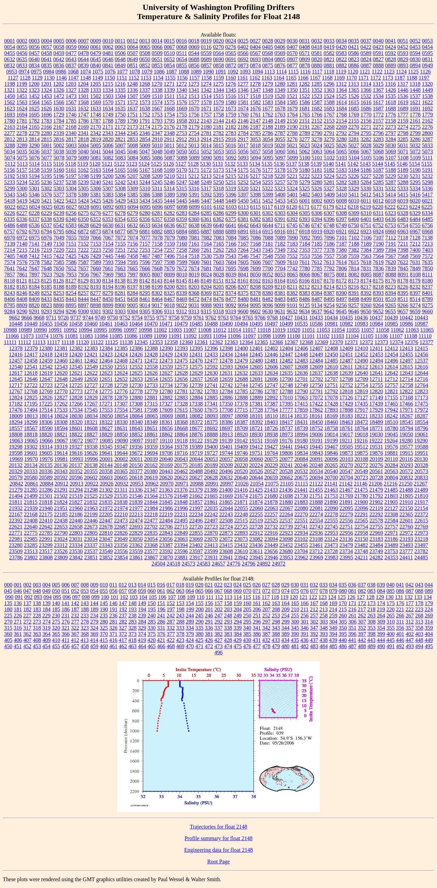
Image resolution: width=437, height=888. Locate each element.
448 (419, 640)
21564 (151, 496)
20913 (76, 484)
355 (390, 628)
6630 (107, 225)
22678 (106, 527)
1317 (402, 84)
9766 (260, 317)
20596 (76, 477)
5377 (58, 194)
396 (352, 634)
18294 (16, 422)
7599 (181, 262)
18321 (91, 422)
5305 (83, 188)
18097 (226, 416)
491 (390, 646)
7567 (390, 256)
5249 (206, 182)
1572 (132, 102)
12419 (61, 354)
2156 (366, 121)
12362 (216, 342)
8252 (46, 293)
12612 (361, 367)
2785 (255, 133)
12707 (331, 379)
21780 (361, 496)
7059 (83, 238)
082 (362, 591)
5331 (378, 188)
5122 (119, 164)
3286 (415, 139)
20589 (46, 477)
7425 (71, 256)
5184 (353, 170)
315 (8, 628)
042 (410, 585)
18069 (166, 416)
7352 (292, 250)
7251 (120, 250)
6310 (366, 213)
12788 (286, 391)
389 (285, 634)
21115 (301, 484)
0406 (279, 47)
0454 (427, 47)
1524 (329, 96)
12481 (271, 361)
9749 (100, 317)
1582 (255, 102)
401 (400, 634)
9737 (75, 317)
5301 (34, 188)
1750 (120, 115)
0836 (58, 65)
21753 (331, 496)
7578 (34, 262)
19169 (271, 440)
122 (313, 597)
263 (371, 615)
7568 (402, 256)
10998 (145, 330)
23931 (211, 557)
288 (180, 622)
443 (371, 640)
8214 (329, 287)
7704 (279, 268)
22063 (271, 508)
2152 (316, 121)
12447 (286, 354)
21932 (16, 508)
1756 (193, 115)
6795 (58, 231)
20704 (346, 477)
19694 (151, 453)
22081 (316, 508)
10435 (346, 317)
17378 (241, 404)
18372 (196, 422)
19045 (391, 434)
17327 (166, 404)
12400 (241, 348)
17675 (211, 410)
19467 (331, 447)
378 (180, 634)
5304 (71, 188)
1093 (245, 71)
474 (228, 646)
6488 (21, 225)
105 (153, 597)
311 (400, 622)
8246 (21, 293)
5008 (132, 145)
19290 (421, 440)
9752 (124, 317)
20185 (196, 465)
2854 (144, 139)
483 (314, 646)
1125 (413, 71)
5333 (402, 188)
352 (362, 628)
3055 (279, 139)
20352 (76, 471)
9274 (415, 305)
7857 (9, 274)
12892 (271, 397)
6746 (304, 225)
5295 (415, 182)
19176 (286, 440)
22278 (331, 514)
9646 (353, 311)
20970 (166, 484)
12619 (46, 373)
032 (314, 585)
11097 (249, 336)
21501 (46, 496)
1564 (34, 102)
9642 (329, 311)
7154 (107, 244)
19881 (391, 453)
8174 (366, 281)
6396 (329, 219)
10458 (76, 324)
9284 (9, 311)
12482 (286, 361)
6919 (316, 231)
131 (399, 597)
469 (180, 646)
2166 (46, 127)
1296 (328, 84)
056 (113, 591)
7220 (58, 250)
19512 (361, 447)
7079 (169, 238)
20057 (226, 459)
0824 (366, 59)
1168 (327, 78)
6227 (21, 213)
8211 (292, 287)
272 (27, 622)
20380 (151, 471)
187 (75, 609)
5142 (353, 164)
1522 (304, 96)
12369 (321, 342)
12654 (151, 379)
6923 (366, 231)
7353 (304, 250)
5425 (95, 201)
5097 (280, 158)
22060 (256, 508)
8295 (144, 293)
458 (85, 646)
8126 (58, 281)
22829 (136, 533)
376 (161, 634)
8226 (402, 287)
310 (390, 622)
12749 (301, 385)
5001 (46, 145)
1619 (402, 102)
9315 (206, 311)
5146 (402, 164)
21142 (345, 484)
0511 (181, 53)
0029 (279, 41)
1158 (206, 78)
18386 (226, 422)
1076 (109, 71)
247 (218, 615)
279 (94, 622)
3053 (255, 139)
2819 (95, 139)
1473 (71, 96)
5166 (132, 170)
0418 (316, 47)
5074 (9, 158)
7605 (243, 262)
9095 (255, 305)
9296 (71, 311)
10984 (376, 324)
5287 (390, 182)
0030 (292, 41)
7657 (83, 268)
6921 (341, 231)
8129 (83, 281)
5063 (316, 151)
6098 (182, 207)
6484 (415, 219)
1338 (157, 90)
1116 (305, 71)
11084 (101, 336)
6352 (95, 219)
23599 (211, 551)
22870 (211, 533)
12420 (76, 354)
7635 (427, 262)
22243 (226, 514)
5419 (21, 201)
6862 (71, 231)
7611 (304, 262)
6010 (353, 201)
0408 (304, 47)
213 (324, 609)
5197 (71, 176)
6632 (132, 225)
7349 (279, 250)
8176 (390, 281)
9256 (341, 305)
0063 (120, 47)
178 (419, 603)
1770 (366, 115)
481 (295, 646)
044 (429, 585)
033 (324, 585)
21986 (166, 508)
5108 (403, 158)
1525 (341, 96)
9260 (366, 305)
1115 (293, 71)
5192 (9, 176)
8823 (46, 305)
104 (143, 597)
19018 (361, 434)
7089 (280, 238)
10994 (85, 330)
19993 (76, 459)
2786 (267, 133)
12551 (121, 367)
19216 (361, 440)
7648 (46, 268)
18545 (406, 422)
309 (381, 622)
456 (65, 646)
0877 (292, 65)
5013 (193, 145)
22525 (271, 520)
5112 (10, 164)
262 (362, 615)
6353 (107, 219)
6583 (71, 225)
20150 (136, 465)
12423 (106, 354)
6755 (415, 225)
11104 (352, 336)
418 (132, 640)
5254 (255, 182)
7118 (402, 238)
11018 (263, 330)
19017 (346, 434)
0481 (107, 53)
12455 (406, 354)
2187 (255, 127)
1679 (292, 108)
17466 (406, 404)
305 (343, 622)
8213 (316, 287)
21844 (151, 502)
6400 (353, 219)
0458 (46, 53)
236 (113, 615)
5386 (144, 194)
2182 (230, 127)
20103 (346, 459)
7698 (243, 268)
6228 (34, 213)
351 (352, 628)
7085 (243, 238)
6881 (144, 231)
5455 (292, 201)
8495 (329, 299)
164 (285, 603)
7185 (316, 244)
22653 (61, 527)
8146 (193, 281)
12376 (411, 342)
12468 (121, 361)
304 (333, 622)
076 (304, 591)
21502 (61, 496)
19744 (226, 453)
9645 (341, 311)
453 (37, 646)
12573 (181, 367)
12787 (271, 391)
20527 (271, 471)
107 (172, 597)
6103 (231, 207)
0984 (48, 71)
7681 (206, 268)
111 (210, 597)
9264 (378, 305)
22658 (76, 527)
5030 (390, 145)
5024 (316, 145)
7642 (21, 268)
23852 (106, 557)
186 (65, 609)
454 (46, 646)
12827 (61, 397)
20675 (301, 477)
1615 (353, 102)
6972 (22, 238)
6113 (243, 207)
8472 (193, 299)
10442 (406, 317)
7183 (292, 244)
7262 (218, 250)
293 (228, 622)
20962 (151, 484)
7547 (255, 256)
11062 (397, 330)
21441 (301, 490)
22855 (196, 533)
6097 (169, 207)
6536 (34, 225)
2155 (353, 121)
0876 (279, 65)
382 (218, 634)
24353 (391, 557)
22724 (226, 527)
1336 (132, 90)
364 (46, 634)
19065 (31, 440)
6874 (107, 231)
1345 (230, 90)
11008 (204, 330)
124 (332, 597)
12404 (286, 348)
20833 (421, 477)
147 (123, 603)
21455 (316, 490)
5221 (292, 176)
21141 (331, 484)
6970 (9, 238)
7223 (95, 250)
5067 (366, 151)
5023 (304, 145)
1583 (267, 102)
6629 (95, 225)
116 (256, 597)
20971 (181, 484)
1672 (218, 108)
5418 (9, 201)
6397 (341, 219)
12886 (226, 397)
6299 (230, 213)
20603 (106, 477)
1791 (144, 121)
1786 (83, 121)
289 (190, 622)
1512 (181, 96)
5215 (230, 176)
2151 (304, 121)
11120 (82, 342)
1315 (377, 84)
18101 (256, 416)
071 (257, 591)
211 (304, 609)
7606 (255, 262)
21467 (346, 490)
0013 (144, 41)
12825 (31, 397)
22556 (346, 520)
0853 (157, 65)
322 (75, 628)
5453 (279, 201)
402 (410, 634)
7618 (366, 262)
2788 (292, 133)
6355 (132, 219)
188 (85, 609)
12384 (106, 348)
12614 (391, 367)
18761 (346, 428)
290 (199, 622)
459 (94, 646)
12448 (301, 354)
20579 (16, 477)
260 (343, 615)
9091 (218, 305)
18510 (391, 422)
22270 (301, 514)
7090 (292, 238)
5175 (243, 170)
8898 (95, 305)
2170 (95, 127)
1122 (377, 71)
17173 (421, 397)
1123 (389, 71)
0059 (71, 47)
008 (85, 585)
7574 (9, 262)
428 (228, 640)
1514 (206, 96)
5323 (279, 188)
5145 (389, 164)
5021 (292, 145)
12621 (76, 373)
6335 (9, 219)
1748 (95, 115)
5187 (378, 170)
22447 (106, 520)
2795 (366, 133)
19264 (391, 440)
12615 (406, 367)
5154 (414, 164)
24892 (263, 563)
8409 (34, 299)
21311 (120, 490)
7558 (341, 256)
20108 (361, 459)
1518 (255, 96)
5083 (120, 158)
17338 (196, 404)
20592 (61, 477)
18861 (151, 434)
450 (8, 646)
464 (142, 646)
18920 (241, 434)
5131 (217, 164)
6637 (181, 225)
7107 (378, 238)
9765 (247, 317)
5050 (181, 151)
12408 (331, 348)
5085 (145, 158)
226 (18, 615)
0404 (255, 47)
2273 (390, 127)
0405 (267, 47)
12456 (421, 354)
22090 (331, 508)
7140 (21, 244)
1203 (70, 84)
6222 (390, 207)
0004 (46, 41)
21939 (31, 508)
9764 (235, 317)
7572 (427, 256)
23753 (391, 551)
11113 (38, 342)
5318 (218, 188)
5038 (58, 151)
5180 (304, 170)
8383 (304, 293)
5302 (46, 188)
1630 (58, 108)
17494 (31, 410)
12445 (256, 354)
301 (304, 622)
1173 (387, 78)
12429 (166, 354)
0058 (58, 47)
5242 (120, 182)
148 (132, 603)
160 (247, 603)
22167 (16, 514)
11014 (234, 330)
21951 (61, 508)
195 (151, 609)
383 (228, 634)
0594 (415, 53)
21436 (286, 490)
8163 (267, 281)
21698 (286, 496)
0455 (9, 53)
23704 (301, 551)
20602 (91, 477)
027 (266, 585)
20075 (271, 459)
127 (361, 597)
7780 (304, 268)
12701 (301, 379)
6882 (157, 231)
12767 (16, 391)
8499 (366, 299)
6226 (9, 213)
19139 (226, 440)
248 (228, 615)
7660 (95, 268)
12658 (211, 379)
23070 (211, 539)
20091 (316, 459)
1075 (97, 71)
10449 (31, 324)
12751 (331, 385)
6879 (132, 231)
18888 (211, 434)
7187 (341, 244)
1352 (316, 90)
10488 (211, 324)
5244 (144, 182)
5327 (329, 188)
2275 (415, 127)
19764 (271, 453)
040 (390, 585)
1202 (58, 84)
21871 (241, 502)
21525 (91, 496)
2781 (206, 133)
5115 (46, 164)
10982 (346, 324)
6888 (218, 231)
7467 (144, 256)
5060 (279, 151)
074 (285, 591)
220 (390, 609)
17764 (271, 410)
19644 (121, 453)
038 (371, 585)
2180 (206, 127)
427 (218, 640)
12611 (346, 367)
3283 (378, 139)
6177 (316, 207)
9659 (415, 311)
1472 (58, 96)
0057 (46, 47)
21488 (406, 490)
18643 (136, 428)
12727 (91, 385)
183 (37, 609)
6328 (402, 213)
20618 (136, 477)
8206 (230, 287)
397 (362, 634)
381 (209, 634)
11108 (410, 336)
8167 (316, 281)
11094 (219, 336)
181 (18, 609)
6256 (71, 213)
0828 (390, 59)
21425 (256, 490)
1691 (415, 108)
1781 (21, 121)
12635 (286, 373)
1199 (21, 84)
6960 (390, 231)
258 (324, 615)
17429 (346, 404)
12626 (151, 373)
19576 (391, 447)
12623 (106, 373)
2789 (304, 133)
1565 (46, 102)
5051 (193, 151)
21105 (286, 484)
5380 (83, 194)
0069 (193, 47)
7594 (120, 262)
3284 (390, 139)
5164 (107, 170)
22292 (376, 514)
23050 (136, 539)
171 (352, 603)
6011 (366, 201)
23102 (301, 539)
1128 (25, 78)
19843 (316, 453)
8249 (34, 293)
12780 (166, 391)
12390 (166, 348)
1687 (378, 108)
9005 (132, 305)
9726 (63, 317)
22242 (211, 514)
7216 (34, 250)
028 (276, 585)
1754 (169, 115)
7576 (21, 262)
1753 (157, 115)
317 (27, 628)
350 (343, 628)
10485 (196, 324)
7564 (378, 256)
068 (228, 591)
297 (266, 622)
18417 (286, 422)
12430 (181, 354)
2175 (157, 127)
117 (266, 597)
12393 (181, 348)
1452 (34, 96)
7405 (9, 256)
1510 (157, 96)
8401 (427, 293)
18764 (361, 428)
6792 (21, 231)
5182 (329, 170)
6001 (304, 201)
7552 (292, 256)
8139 (132, 281)
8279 (107, 293)
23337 (91, 545)
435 (295, 640)
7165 (218, 244)
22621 (16, 527)
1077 (122, 71)
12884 (196, 397)
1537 (415, 96)
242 (171, 615)
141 (65, 603)
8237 (427, 287)
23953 (286, 557)
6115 (255, 207)
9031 (193, 305)
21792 (376, 496)
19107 (151, 440)
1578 (206, 102)
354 (381, 628)
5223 (316, 176)
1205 (95, 84)
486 (343, 646)
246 (209, 615)
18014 (46, 416)
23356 (121, 545)
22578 (376, 520)
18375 (211, 422)
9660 (427, 311)
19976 (46, 459)
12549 (91, 367)
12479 (241, 361)
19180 (301, 440)
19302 (31, 447)
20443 (166, 471)
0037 (366, 41)
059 (142, 591)
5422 (58, 201)
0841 (107, 65)
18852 (136, 434)
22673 (91, 527)
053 (85, 591)
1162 (255, 78)
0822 (341, 59)
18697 (226, 428)
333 (180, 628)
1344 (218, 90)
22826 (121, 533)
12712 (391, 379)
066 (209, 591)
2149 (279, 121)
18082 (196, 416)
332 (171, 628)
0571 (304, 53)
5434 (144, 201)
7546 (243, 256)
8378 (255, 293)
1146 (61, 78)
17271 (106, 404)
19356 (136, 447)
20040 (166, 459)
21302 (106, 490)
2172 (120, 127)
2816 (58, 139)
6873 (95, 231)
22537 (286, 520)
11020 (293, 330)
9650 (366, 311)
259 (333, 615)
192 (123, 609)
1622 (427, 102)
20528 (286, 471)
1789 (120, 121)
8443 (71, 299)
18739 (301, 428)
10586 (316, 324)
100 (105, 597)
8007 (157, 274)
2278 (21, 133)
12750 (316, 385)
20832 (406, 477)
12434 (226, 354)
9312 (181, 311)
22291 (361, 514)
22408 (31, 520)
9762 (211, 317)
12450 (331, 354)
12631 (226, 373)
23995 (346, 557)
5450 (243, 201)
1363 (329, 90)
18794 (406, 428)
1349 (279, 90)
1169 (339, 78)
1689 (402, 108)
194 (142, 609)
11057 (367, 330)
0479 (95, 53)
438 (324, 640)
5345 (21, 194)
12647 (46, 379)
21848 (181, 502)
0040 (378, 41)
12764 (421, 385)
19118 (180, 440)
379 (190, 634)
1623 (9, 108)
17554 (121, 410)
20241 (286, 465)
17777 (286, 410)
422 (171, 640)
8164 (279, 281)
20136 (61, 465)
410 (56, 640)
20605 (121, 477)
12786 (256, 391)
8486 (304, 299)
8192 (83, 287)
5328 (341, 188)
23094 (271, 539)
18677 (196, 428)
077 (314, 591)
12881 (151, 397)
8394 (390, 293)
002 (27, 585)
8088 (390, 274)
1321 (9, 90)
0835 (46, 65)
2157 (378, 121)
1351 (304, 90)
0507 (132, 53)
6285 (206, 213)
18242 (391, 416)
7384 (366, 250)
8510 (390, 299)
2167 (58, 127)
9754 (137, 317)
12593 (226, 367)
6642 (243, 225)
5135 (267, 164)
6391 (279, 219)
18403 (271, 422)
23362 (136, 545)
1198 (9, 84)
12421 (91, 354)
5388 (157, 194)
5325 (304, 188)
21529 (106, 496)
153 (180, 603)
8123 (34, 281)
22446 (91, 520)
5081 (95, 158)
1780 (9, 121)
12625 (136, 373)
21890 (331, 502)
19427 (271, 447)
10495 (256, 324)
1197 (424, 78)
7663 (120, 268)
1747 (83, 115)
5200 (107, 176)
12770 (61, 391)
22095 (346, 508)
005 (56, 585)
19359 (151, 447)
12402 (271, 348)
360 (8, 634)
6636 (169, 225)
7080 (182, 238)
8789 (427, 299)
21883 (301, 502)
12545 (76, 367)
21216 (390, 484)
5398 (255, 194)
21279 (16, 490)
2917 (243, 139)
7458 (132, 256)
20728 (376, 477)
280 (104, 622)
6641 (230, 225)
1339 (169, 90)
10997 (130, 330)
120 (294, 597)
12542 (46, 367)
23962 (301, 557)
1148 (85, 78)
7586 (71, 262)
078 (324, 591)
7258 (181, 250)
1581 (243, 102)
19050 (406, 434)
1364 (341, 90)
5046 (132, 151)
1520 (279, 96)
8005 (145, 274)
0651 (157, 59)
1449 (427, 90)
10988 (10, 330)
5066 (353, 151)
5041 (95, 151)
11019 (278, 330)
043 (419, 585)
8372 (218, 293)
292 (218, 622)
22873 (226, 533)
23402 (196, 545)
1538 (427, 96)
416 (113, 640)
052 (75, 591)
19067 (61, 440)
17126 (346, 397)
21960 (76, 508)
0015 (169, 41)
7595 (132, 262)
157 (218, 603)
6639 (206, 225)
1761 (255, 115)
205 (247, 609)
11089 (145, 336)
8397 (415, 293)
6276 (95, 213)
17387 (271, 404)
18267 (406, 416)
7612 (316, 262)
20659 (271, 477)
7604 (230, 262)
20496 (226, 471)
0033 (329, 41)
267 (410, 615)
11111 (10, 342)
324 (94, 628)
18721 (256, 428)
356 (400, 628)
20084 (301, 459)
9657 (402, 311)
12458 (31, 361)
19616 (76, 453)
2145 (230, 121)
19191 (316, 440)
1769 (353, 115)
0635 (21, 59)
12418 (46, 354)
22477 (151, 520)
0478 (83, 53)
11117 (53, 342)
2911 (169, 139)
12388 (151, 348)
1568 (83, 102)
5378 (71, 194)
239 (142, 615)
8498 (353, 299)
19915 (406, 453)
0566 (243, 53)
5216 (243, 176)
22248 (241, 514)
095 (57, 597)
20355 (91, 471)
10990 (40, 330)
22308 (391, 514)
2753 (181, 133)
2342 (95, 133)
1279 (267, 84)
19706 (166, 453)
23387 (166, 545)
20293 (406, 465)
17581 (136, 410)
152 (171, 603)
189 (94, 609)
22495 (181, 520)
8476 (218, 299)
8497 (341, 299)
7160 (181, 244)
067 (218, 591)
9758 (174, 317)
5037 (46, 151)
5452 (267, 201)
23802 (31, 557)
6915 (267, 231)
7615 (353, 262)
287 (171, 622)
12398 (226, 348)
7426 (83, 256)
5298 (427, 182)
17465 (391, 404)
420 (151, 640)
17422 (316, 404)
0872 (230, 65)
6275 (83, 213)
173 (371, 603)
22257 (271, 514)
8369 (206, 293)
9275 (427, 305)
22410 (46, 520)
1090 (208, 71)
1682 (316, 108)
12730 (136, 385)
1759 (230, 115)
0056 (34, 47)
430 (247, 640)
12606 (271, 367)
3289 (21, 145)
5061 (292, 151)
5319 (230, 188)
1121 (365, 71)
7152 (83, 244)
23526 (61, 551)
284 (142, 622)
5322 (267, 188)
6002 (316, 201)
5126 (168, 164)
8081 (341, 274)
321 (65, 628)
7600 (193, 262)
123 (323, 597)
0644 (83, 59)
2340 (71, 133)
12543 (61, 367)
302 (314, 622)
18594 (61, 428)
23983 (331, 557)
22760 (406, 527)
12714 (406, 379)
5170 (181, 170)
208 (276, 609)
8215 (341, 287)
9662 (14, 317)
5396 (230, 194)
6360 (193, 219)
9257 (353, 305)
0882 (341, 65)
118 (275, 597)
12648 (61, 379)
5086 (157, 158)
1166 (303, 78)
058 (132, 591)
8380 (267, 293)
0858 (218, 65)
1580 (230, 102)
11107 (396, 336)
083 (371, 591)
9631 (279, 311)
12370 (336, 342)
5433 (132, 201)
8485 (292, 299)
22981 (16, 539)
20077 (286, 459)
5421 (46, 201)
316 (18, 628)
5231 (415, 176)
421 (161, 640)
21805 (406, 496)
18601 (76, 428)
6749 (341, 225)
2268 (329, 127)
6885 (193, 231)
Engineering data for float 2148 (218, 850)
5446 (193, 201)
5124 (144, 164)
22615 (421, 520)
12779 (151, 391)
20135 (46, 465)
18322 (106, 422)
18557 (16, 428)
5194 (34, 176)
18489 (376, 422)
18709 (241, 428)
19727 (211, 453)
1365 (353, 90)
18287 (421, 416)
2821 (120, 139)
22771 (16, 533)
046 (18, 591)
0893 (402, 65)
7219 (46, 250)
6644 (267, 225)
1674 (243, 108)
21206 (375, 484)
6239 (58, 213)
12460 (61, 361)
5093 (243, 158)
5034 (9, 151)
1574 (157, 102)
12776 (121, 391)
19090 (121, 440)
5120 (94, 164)
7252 (132, 250)
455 (56, 646)
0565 (230, 53)
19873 (346, 453)
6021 (427, 201)
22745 (331, 527)
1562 (9, 102)
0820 (316, 59)
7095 (317, 238)
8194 (107, 287)
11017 (249, 330)
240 (151, 615)
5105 (366, 158)
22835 (151, 533)
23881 (181, 557)
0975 (36, 71)
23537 (91, 551)
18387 (241, 422)
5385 (132, 194)
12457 (16, 361)
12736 (181, 385)
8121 (21, 281)
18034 (91, 416)
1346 (243, 90)
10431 (301, 317)
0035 (353, 41)
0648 (120, 59)
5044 (107, 151)
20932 (121, 484)
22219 (166, 514)
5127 (180, 164)
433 (276, 640)
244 (190, 615)
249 (238, 615)
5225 (341, 176)
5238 (71, 182)
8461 (144, 299)
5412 (366, 194)
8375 (243, 293)
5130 (205, 164)
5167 (144, 170)
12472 (151, 361)
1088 (183, 71)
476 (247, 646)
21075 (272, 484)
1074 (85, 71)
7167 (243, 244)
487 (352, 646)
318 (37, 628)
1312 (341, 84)
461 (113, 646)
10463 (121, 324)
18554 (421, 422)
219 (381, 609)
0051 (402, 41)
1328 (83, 90)
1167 (315, 78)
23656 (271, 551)
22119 (376, 508)
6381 (243, 219)
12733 (151, 385)
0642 (58, 59)
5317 (206, 188)
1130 (49, 78)
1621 (415, 102)
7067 (108, 238)
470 (190, 646)
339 (238, 628)
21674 (241, 496)
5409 (329, 194)
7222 (83, 250)
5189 (402, 170)
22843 (166, 533)
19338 (91, 447)
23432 (241, 545)
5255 (267, 182)
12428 (151, 354)
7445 (107, 256)
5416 (415, 194)
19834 (301, 453)
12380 (46, 348)
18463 (346, 422)
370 (104, 634)
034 (333, 585)
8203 (193, 287)
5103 (341, 158)
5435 (157, 201)
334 (190, 628)
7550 (279, 256)
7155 (120, 244)
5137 (291, 164)
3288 (9, 145)
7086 (255, 238)
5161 (71, 170)
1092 (232, 71)
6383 (267, 219)
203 (228, 609)
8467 (169, 299)
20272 (361, 465)
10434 (331, 317)
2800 (427, 133)
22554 (316, 520)
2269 (341, 127)
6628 (83, 225)
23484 (376, 545)
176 (400, 603)
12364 (246, 342)
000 (8, 585)
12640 (361, 373)
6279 (132, 213)
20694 (316, 477)
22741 (301, 527)
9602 (255, 311)
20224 (256, 465)
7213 (427, 244)
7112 (390, 238)
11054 (338, 330)
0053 (427, 41)
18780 (391, 428)
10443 (421, 317)
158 (228, 603)
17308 (136, 404)
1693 (9, 115)
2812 (9, 139)
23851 (91, 557)
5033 (427, 145)
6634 (157, 225)
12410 (361, 348)
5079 (71, 158)
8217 (366, 287)
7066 (95, 238)
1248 (132, 84)
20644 (256, 477)
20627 (196, 477)
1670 (193, 108)
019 (190, 585)
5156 (9, 170)
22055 (241, 508)
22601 (406, 520)
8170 (329, 281)
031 (304, 585)
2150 (292, 121)
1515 (218, 96)
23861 (136, 557)
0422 (366, 47)
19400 (211, 447)
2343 (107, 133)
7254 (157, 250)
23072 (226, 539)
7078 (157, 238)
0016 (181, 41)
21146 (360, 484)
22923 (286, 533)
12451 (346, 354)
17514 (46, 410)
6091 (95, 207)
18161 (316, 416)
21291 (61, 490)
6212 (341, 207)
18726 (271, 428)
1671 (206, 108)
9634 (304, 311)
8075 (329, 274)
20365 (121, 471)
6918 (304, 231)
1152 (133, 78)
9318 (218, 311)
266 (400, 615)
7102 (354, 238)
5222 (304, 176)
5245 (157, 182)
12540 (16, 367)
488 (362, 646)
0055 (21, 47)
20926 (106, 484)
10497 (271, 324)
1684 (341, 108)
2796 (378, 133)
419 (142, 640)
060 (151, 591)
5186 (366, 170)
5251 (230, 182)
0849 (120, 65)
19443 (301, 447)
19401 (226, 447)
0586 (353, 53)
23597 (196, 551)
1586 (304, 102)
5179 (292, 170)
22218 (151, 514)
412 (75, 640)
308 (371, 622)
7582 (46, 262)
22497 (211, 520)
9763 (223, 317)
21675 (256, 496)
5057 (255, 151)
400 (390, 634)
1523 (316, 96)
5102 (329, 158)
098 (86, 597)
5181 (316, 170)
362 (27, 634)
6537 (46, 225)
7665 (132, 268)
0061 (95, 47)
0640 (34, 59)
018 (180, 585)
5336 (427, 188)
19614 (61, 453)
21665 (211, 496)
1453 (46, 96)
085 (390, 591)
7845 (402, 268)
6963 (402, 231)
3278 (316, 139)
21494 (16, 496)
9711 (51, 317)
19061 (421, 434)
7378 (329, 250)
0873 (243, 65)
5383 (107, 194)
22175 (46, 514)
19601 (31, 453)
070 (247, 591)
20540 (331, 471)
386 (257, 634)
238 (132, 615)
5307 (107, 188)
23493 (406, 545)
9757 (161, 317)
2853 (132, 139)
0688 (193, 59)
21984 (151, 508)
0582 (329, 53)
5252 (243, 182)
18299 (31, 422)
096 (66, 597)
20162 (151, 465)
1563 (21, 102)
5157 (21, 170)
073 (276, 591)
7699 (255, 268)
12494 (376, 361)
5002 (58, 145)
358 (419, 628)
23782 (421, 551)
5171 (193, 170)
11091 (175, 336)
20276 (376, 465)
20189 (211, 465)
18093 (211, 416)
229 (46, 615)
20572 (406, 471)
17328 (181, 404)
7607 (267, 262)
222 (410, 609)
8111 (427, 274)
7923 (46, 274)
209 (285, 609)
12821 (391, 391)
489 (371, 646)
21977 (136, 508)
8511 (402, 299)
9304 (132, 311)
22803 (76, 533)
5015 (218, 145)
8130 (95, 281)
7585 (58, 262)
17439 (376, 404)
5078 (59, 158)
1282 (304, 84)
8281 (120, 293)
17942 (391, 410)
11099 (278, 336)
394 (333, 634)
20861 (31, 484)
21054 (257, 484)
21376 (181, 490)
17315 (151, 404)
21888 (316, 502)
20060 (256, 459)
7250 (107, 250)
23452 (286, 545)
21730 (301, 496)
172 (362, 603)
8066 (304, 274)
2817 (71, 139)
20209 (226, 465)
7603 (218, 262)
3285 (402, 139)
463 (132, 646)
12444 (241, 354)
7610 (292, 262)
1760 (243, 115)
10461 (106, 324)
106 (162, 597)
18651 (151, 428)
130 (389, 597)
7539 (218, 256)
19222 (376, 440)
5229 (390, 176)
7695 (230, 268)
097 (76, 597)
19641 (106, 453)
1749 (107, 115)
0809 (304, 59)
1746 (71, 115)
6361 (206, 219)
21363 (166, 490)
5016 (230, 145)
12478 (226, 361)
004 (46, 585)
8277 (95, 293)
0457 (34, 53)
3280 (341, 139)
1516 (230, 96)
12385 (121, 348)
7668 (157, 268)
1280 (279, 84)
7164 (206, 244)
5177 (267, 170)
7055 (71, 238)
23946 (271, 557)
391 (304, 634)
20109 (376, 459)
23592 (166, 551)
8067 (317, 274)
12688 (241, 379)
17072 (316, 397)
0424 (390, 47)
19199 (331, 440)
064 (190, 591)
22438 (61, 520)
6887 (206, 231)
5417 (427, 194)
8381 (279, 293)
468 (171, 646)
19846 (331, 453)
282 (123, 622)
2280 (46, 133)
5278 (292, 182)
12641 (376, 373)
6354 (120, 219)
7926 (59, 274)
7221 (71, 250)
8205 (218, 287)
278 (85, 622)
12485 (331, 361)
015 (151, 585)
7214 (9, 250)
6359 (181, 219)
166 (304, 603)
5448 (218, 201)
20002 (121, 459)
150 (151, 603)
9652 (378, 311)
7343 (255, 250)
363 (37, 634)
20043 (181, 459)
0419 (329, 47)
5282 (341, 182)
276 (65, 622)
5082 (108, 158)
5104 (354, 158)
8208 (255, 287)
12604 (241, 367)
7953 (71, 274)
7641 (9, 268)
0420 (341, 47)
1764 (292, 115)
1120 (353, 71)
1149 (97, 78)
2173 (132, 127)
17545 (91, 410)
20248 (316, 465)
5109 (415, 158)
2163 (9, 127)
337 (218, 628)
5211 (181, 176)
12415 (421, 348)
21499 (31, 496)
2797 (390, 133)
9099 (279, 305)
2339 (58, 133)
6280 (144, 213)
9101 (292, 305)
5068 (378, 151)
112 (219, 597)
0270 (218, 47)
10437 (376, 317)
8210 (279, 287)
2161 (415, 121)
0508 (144, 53)
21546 (136, 496)
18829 (106, 434)
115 (247, 597)
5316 (193, 188)
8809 (21, 305)
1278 (255, 84)
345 (295, 628)
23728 (331, 551)
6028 (83, 207)
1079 (146, 71)
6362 (218, 219)
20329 (16, 471)
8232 (415, 287)
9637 (316, 311)
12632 (241, 373)
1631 (71, 108)
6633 (144, 225)
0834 (34, 65)
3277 (304, 139)
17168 (406, 397)
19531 (376, 447)
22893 (241, 533)
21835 (106, 502)
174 (381, 603)
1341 (193, 90)
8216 (353, 287)
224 (429, 609)
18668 (181, 428)
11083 (86, 336)
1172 (375, 78)
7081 (194, 238)
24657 (218, 563)
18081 (181, 416)
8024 (206, 274)
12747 (271, 385)
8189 (71, 287)
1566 (58, 102)
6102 (218, 207)
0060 (83, 47)
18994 (301, 434)
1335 (120, 90)
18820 (46, 434)
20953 (136, 484)
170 (343, 603)
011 (113, 585)
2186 (243, 127)
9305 (144, 311)
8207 (243, 287)
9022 (181, 305)
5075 (22, 158)
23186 (391, 539)
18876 (196, 434)
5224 (329, 176)
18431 (301, 422)
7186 (329, 244)
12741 (211, 385)
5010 (157, 145)
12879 (121, 397)
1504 (120, 96)
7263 (230, 250)
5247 (181, 182)
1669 (181, 108)
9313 (193, 311)
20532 (301, 471)
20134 (31, 465)
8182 (9, 287)
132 (409, 597)
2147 (255, 121)
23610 (241, 551)
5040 (83, 151)
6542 (58, 225)
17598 (151, 410)
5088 (182, 158)
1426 (390, 90)
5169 (169, 170)
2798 (402, 133)
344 (285, 628)
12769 (46, 391)
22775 (31, 533)
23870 (166, 557)
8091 (403, 274)
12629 (196, 373)
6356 (144, 219)
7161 (193, 244)
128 (370, 597)
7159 (169, 244)
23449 (271, 545)
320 (56, 628)
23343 (106, 545)
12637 (316, 373)
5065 (341, 151)
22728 (256, 527)
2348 (169, 133)
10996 (115, 330)
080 (343, 591)
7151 (71, 244)
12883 (181, 397)
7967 (95, 274)
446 (400, 640)
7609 (279, 262)
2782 (218, 133)
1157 (194, 78)
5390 (181, 194)
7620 (390, 262)
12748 (286, 385)
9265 (390, 305)
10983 (361, 324)
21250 (405, 484)
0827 (378, 59)
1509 (144, 96)
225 (8, 615)
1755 (181, 115)
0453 (415, 47)
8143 (157, 281)
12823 (421, 391)
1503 (107, 96)
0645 (95, 59)
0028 (267, 41)
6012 (378, 201)
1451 (21, 96)
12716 (421, 379)
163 (276, 603)
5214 (218, 176)
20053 (211, 459)
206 (257, 609)
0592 (390, 53)
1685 (353, 108)
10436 (361, 317)
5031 (402, 145)
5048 (157, 151)
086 (400, 591)
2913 (193, 139)
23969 (316, 557)
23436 (256, 545)
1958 (181, 121)
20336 (46, 471)
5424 (83, 201)
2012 (193, 121)
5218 (267, 176)
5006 (107, 145)
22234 (196, 514)
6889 (230, 231)
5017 (243, 145)
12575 (196, 367)
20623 (181, 477)
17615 (181, 410)
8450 (107, 299)
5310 (144, 188)
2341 (83, 133)
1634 (107, 108)
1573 (144, 102)
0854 (169, 65)
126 (351, 597)
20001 (106, 459)
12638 (331, 373)
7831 (366, 268)
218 (371, 609)
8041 (243, 274)
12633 (256, 373)
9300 (83, 311)
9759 (186, 317)
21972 (106, 508)
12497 (406, 361)
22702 (151, 527)
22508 (226, 520)
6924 (378, 231)
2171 (107, 127)
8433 (46, 299)
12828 (76, 397)
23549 (106, 551)
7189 (366, 244)
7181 (267, 244)
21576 (166, 496)
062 (171, 591)
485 (333, 646)
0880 (316, 65)
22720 (196, 527)
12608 (301, 367)
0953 (11, 71)
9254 (329, 305)
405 (8, 640)
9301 (95, 311)
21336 (136, 490)
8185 (46, 287)
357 (410, 628)
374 (142, 634)
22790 (61, 533)
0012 (132, 41)
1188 (412, 78)
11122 (96, 342)
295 (247, 622)
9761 (198, 317)
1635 (120, 108)
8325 (169, 293)
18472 (361, 422)
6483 (402, 219)
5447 (206, 201)
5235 (34, 182)
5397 (243, 194)
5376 (46, 194)
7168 (255, 244)
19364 (166, 447)
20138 (91, 465)
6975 (34, 238)
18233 (376, 416)
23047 (106, 539)
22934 (301, 533)
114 (237, 597)
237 (123, 615)
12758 (406, 385)
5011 (169, 145)
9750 (112, 317)
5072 (415, 151)
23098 (286, 539)
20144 (106, 465)
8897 (83, 305)
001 (18, 585)
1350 (292, 90)
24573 (188, 563)
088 (419, 591)
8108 (415, 274)
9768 (272, 317)
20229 (271, 465)
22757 (391, 527)
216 (352, 609)
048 (37, 591)
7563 (366, 256)
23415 (226, 545)
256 (304, 615)
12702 (316, 379)
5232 (427, 176)
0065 (144, 47)
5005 (95, 145)
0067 (169, 47)
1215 (107, 84)
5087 (169, 158)
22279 (346, 514)
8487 (316, 299)
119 (284, 597)
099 (95, 597)
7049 (59, 238)
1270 (156, 84)
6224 (414, 207)
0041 (390, 41)
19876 (376, 453)
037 (362, 585)
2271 (366, 127)
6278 (120, 213)
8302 (157, 293)
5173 (218, 170)
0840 (95, 65)
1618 (390, 102)
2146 (243, 121)
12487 (346, 361)
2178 (181, 127)
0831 (427, 59)
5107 (390, 158)
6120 (291, 207)
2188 (267, 127)
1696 (46, 115)
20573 (421, 471)
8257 (83, 293)
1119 (341, 71)
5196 (58, 176)
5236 (46, 182)
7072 (120, 238)
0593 (402, 53)
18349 (151, 422)
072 (266, 591)
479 (276, 646)
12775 (106, 391)
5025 (329, 145)
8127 (71, 281)
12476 (196, 361)
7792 (329, 268)
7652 (71, 268)
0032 (316, 41)
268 (419, 615)
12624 (121, 373)
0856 (193, 65)
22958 (361, 533)
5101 (317, 158)
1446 (402, 90)
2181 (218, 127)
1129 (37, 78)
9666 (26, 317)
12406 (301, 348)
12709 (361, 379)
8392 (366, 293)
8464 (157, 299)
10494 (241, 324)
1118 (329, 71)
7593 (107, 262)
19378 (181, 447)
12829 (91, 397)
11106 (381, 336)
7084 (231, 238)
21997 (196, 508)
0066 (157, 47)
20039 (151, 459)
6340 (71, 219)
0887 (366, 65)
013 (132, 585)
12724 (61, 385)
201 (209, 609)
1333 (95, 90)
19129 (211, 440)
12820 (376, 391)
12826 (46, 397)
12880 (136, 397)
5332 (390, 188)
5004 (83, 145)
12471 (136, 361)
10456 (61, 324)
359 (429, 628)
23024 (61, 539)
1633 (95, 108)
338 (228, 628)
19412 (256, 447)
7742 (292, 268)
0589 (366, 53)
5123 (131, 164)
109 (191, 597)
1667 (157, 108)
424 (190, 640)
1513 (193, 96)
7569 (415, 256)
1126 (425, 71)
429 (238, 640)
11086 (130, 336)
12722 (31, 385)
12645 (16, 379)
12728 (106, 385)
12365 (261, 342)
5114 (34, 164)
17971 (406, 410)
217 (362, 609)
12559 (166, 367)
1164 (278, 78)
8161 (243, 281)
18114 (286, 416)
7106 (366, 238)
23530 (76, 551)
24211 (361, 557)
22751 (346, 527)
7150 (58, 244)
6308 (341, 213)
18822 (76, 434)
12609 (316, 367)
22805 (91, 533)
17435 (361, 404)
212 (314, 609)
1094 (257, 71)
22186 (76, 514)
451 (18, 646)
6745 (292, 225)
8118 (9, 281)
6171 (304, 207)
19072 (76, 440)
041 (400, 585)
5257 (279, 182)
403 (419, 634)
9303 (120, 311)
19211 (346, 440)
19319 (61, 447)
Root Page (218, 861)
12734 (166, 385)
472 (209, 646)
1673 (230, 108)
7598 (169, 262)
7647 (34, 268)
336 (209, 628)
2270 (353, 127)
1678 (279, 108)
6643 (255, 225)
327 (123, 628)
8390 (341, 293)
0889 (390, 65)
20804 (391, 477)
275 (56, 622)
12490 (361, 361)
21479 (376, 490)
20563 (391, 471)
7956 (83, 274)
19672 (136, 453)
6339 (58, 219)
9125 (304, 305)
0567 (255, 53)
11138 (126, 342)
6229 (46, 213)
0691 (230, 59)
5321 (255, 188)
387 (266, 634)
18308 (61, 422)
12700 (286, 379)
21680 (271, 496)
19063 (16, 440)
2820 (107, 139)
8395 (402, 293)
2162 (427, 121)
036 (352, 585)
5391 (193, 194)
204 (238, 609)
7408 (21, 256)
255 (295, 615)
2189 (279, 127)
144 (94, 603)
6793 (34, 231)
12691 (256, 379)
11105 (366, 336)
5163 (95, 170)
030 (295, 585)
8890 (58, 305)
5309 (132, 188)
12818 (346, 391)
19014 (331, 434)
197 (171, 609)
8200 (169, 287)
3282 (366, 139)
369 (94, 634)
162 (266, 603)
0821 (329, 59)
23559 (136, 551)
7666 (144, 268)
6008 (341, 201)
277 (75, 622)
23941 (226, 557)
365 (56, 634)
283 (132, 622)
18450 (316, 422)
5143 (365, 164)
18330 (121, 422)
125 (342, 597)
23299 (46, 545)
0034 (341, 41)
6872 (83, 231)
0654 (181, 59)
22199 (91, 514)
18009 (16, 416)
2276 (427, 127)
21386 (211, 490)
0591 (378, 53)
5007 (120, 145)
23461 (316, 545)
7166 (230, 244)
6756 (427, 225)
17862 (316, 410)
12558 (151, 367)
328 (132, 628)
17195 (31, 404)
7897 (34, 274)
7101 (341, 238)
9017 (157, 305)
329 (142, 628)
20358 (106, 471)
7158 (157, 244)
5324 (292, 188)
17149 (376, 397)
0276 (230, 47)
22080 (301, 508)
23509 (16, 551)
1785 (71, 121)
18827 (91, 434)
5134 (254, 164)
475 (238, 646)
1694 (21, 115)
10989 (25, 330)
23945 (256, 557)
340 (247, 628)
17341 (211, 404)
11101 (308, 336)
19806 (286, 453)
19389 (196, 447)
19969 (16, 459)
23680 (286, 551)
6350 (83, 219)
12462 (91, 361)
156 (209, 603)
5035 (21, 151)
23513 (31, 551)
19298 (16, 447)
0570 (292, 53)
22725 (241, 527)
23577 (151, 551)
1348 (267, 90)
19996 (91, 459)
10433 (316, 317)
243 (180, 615)
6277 (107, 213)
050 (56, 591)
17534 (76, 410)
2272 (378, 127)
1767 (329, 115)
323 (85, 628)
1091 (220, 71)
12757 (391, 385)
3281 (353, 139)
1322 (21, 90)
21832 (91, 502)
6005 (329, 201)
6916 (279, 231)
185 (56, 609)
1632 (83, 108)
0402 (243, 47)
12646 (31, 379)
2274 (402, 127)
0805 (279, 59)
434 (285, 640)
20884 (46, 484)
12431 (196, 354)
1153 (146, 78)
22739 (286, 527)
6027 (71, 207)
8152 (230, 281)
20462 (181, 471)
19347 (121, 447)
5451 (255, 201)
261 (352, 615)
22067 (286, 508)
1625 (34, 108)
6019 (402, 201)
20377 (136, 471)
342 (266, 628)
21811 (15, 502)
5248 (193, 182)
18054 (121, 416)
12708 (346, 379)
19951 (421, 453)
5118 (70, 164)
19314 (46, 447)
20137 (76, 465)
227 (27, 615)
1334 (107, 90)
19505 (346, 447)
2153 (329, 121)
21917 (421, 502)
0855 (181, 65)
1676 (255, 108)
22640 (31, 527)
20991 (211, 484)
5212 (193, 176)
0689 (206, 59)
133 (418, 597)
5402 (304, 194)
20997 (227, 484)
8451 (120, 299)
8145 (181, 281)
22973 (421, 533)
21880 (286, 502)
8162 (255, 281)
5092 (231, 158)
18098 (241, 416)
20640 (241, 477)
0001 (9, 41)
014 (142, 585)
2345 (132, 133)
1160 (230, 78)
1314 (365, 84)
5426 (107, 201)
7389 (378, 250)
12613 (376, 367)
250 (247, 615)
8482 (267, 299)
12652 (121, 379)
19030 (376, 434)
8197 (132, 287)
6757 (9, 231)
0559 (206, 53)
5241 (107, 182)
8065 (292, 274)
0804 (267, 59)
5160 (58, 170)
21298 (91, 490)
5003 (71, 145)
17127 (361, 397)
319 (46, 628)
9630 (267, 311)
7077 (145, 238)
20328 (421, 465)
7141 (34, 244)
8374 (230, 293)
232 (75, 615)
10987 (421, 324)
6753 (390, 225)
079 (333, 591)
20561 (376, 471)
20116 (406, 459)
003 (37, 585)
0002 (21, 41)
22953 (331, 533)
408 (37, 640)
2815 (46, 139)
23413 (211, 545)
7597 (157, 262)
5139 (316, 164)
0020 (218, 41)
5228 (378, 176)
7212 (415, 244)
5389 (169, 194)
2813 (21, 139)
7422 (58, 256)
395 (343, 634)
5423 (71, 201)
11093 (204, 336)
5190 (415, 170)
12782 (196, 391)
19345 (106, 447)
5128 (193, 164)
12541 (31, 367)
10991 (55, 330)
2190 (292, 127)
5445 (181, 201)
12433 (211, 354)
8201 (181, 287)
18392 (256, 422)
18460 (331, 422)
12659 (226, 379)
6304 (292, 213)
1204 (82, 84)
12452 (361, 354)
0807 (292, 59)
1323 (34, 90)
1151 (121, 78)
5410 (341, 194)
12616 (421, 367)
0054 (9, 47)
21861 (211, 502)
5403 (316, 194)
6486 (9, 225)
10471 (166, 324)
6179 (328, 207)
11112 (24, 342)
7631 (415, 262)
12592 (211, 367)
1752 (144, 115)
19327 (76, 447)
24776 (233, 563)
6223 (402, 207)
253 (276, 615)
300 (295, 622)
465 (151, 646)
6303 (279, 213)
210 (295, 609)
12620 (61, 373)
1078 (134, 71)
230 (56, 615)
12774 (91, 391)
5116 (58, 164)
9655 (390, 311)
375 (151, 634)
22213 (136, 514)
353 (371, 628)
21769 (346, 496)
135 (8, 603)
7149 (46, 244)
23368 (151, 545)
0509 (157, 53)
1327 (71, 90)
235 (104, 615)
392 (314, 634)
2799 (415, 133)
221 (400, 609)
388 (276, 634)
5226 (353, 176)
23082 (256, 539)
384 (238, 634)
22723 (211, 527)
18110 (271, 416)
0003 (34, 41)
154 (190, 603)
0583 (341, 53)
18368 (181, 422)
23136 (346, 539)
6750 (353, 225)
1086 (159, 71)
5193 (21, 176)
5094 (255, 158)
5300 (21, 188)
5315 (181, 188)
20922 (91, 484)
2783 (230, 133)
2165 (34, 127)
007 (75, 585)
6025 (46, 207)
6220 (377, 207)
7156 (132, 244)
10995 (100, 330)
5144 (377, 164)
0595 (427, 53)
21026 (242, 484)
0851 (132, 65)
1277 (242, 84)
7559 (353, 256)
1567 (71, 102)
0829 (402, 59)
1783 (46, 121)
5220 (279, 176)
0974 (23, 71)
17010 (286, 397)
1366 (366, 90)
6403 (378, 219)
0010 (107, 41)
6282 (169, 213)
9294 (58, 311)
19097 (136, 440)
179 (429, 603)
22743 (316, 527)
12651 (106, 379)
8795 (9, 305)
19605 (46, 453)
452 (27, 646)
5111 (427, 158)
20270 (346, 465)
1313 (353, 84)
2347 (157, 133)
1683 (329, 108)
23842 (76, 557)
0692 (243, 59)
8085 (366, 274)
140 (56, 603)
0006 (71, 41)
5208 (144, 176)
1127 (13, 78)
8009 (169, 274)
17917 (361, 410)
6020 (415, 201)
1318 (414, 84)
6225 (427, 207)
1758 (218, 115)
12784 (226, 391)
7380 (341, 250)
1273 (193, 84)
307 (362, 622)
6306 (316, 213)
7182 (279, 244)
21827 (76, 502)
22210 (121, 514)
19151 (256, 440)
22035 (211, 508)
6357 (157, 219)
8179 (415, 281)
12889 (256, 397)
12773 (76, 391)
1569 (95, 102)
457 (75, 646)
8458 (132, 299)
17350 (226, 404)
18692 (211, 428)
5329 (353, 188)
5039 (71, 151)
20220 (241, 465)
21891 (346, 502)
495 (429, 646)
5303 (58, 188)
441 (352, 640)
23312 (61, 545)
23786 (16, 557)
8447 (95, 299)
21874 (256, 502)
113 (228, 597)
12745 (256, 385)
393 (324, 634)
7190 (378, 244)
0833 (21, 65)
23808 (46, 557)
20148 (121, 465)
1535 (390, 96)
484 (324, 646)
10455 (46, 324)
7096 (329, 238)
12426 (136, 354)
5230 (402, 176)
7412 (34, 256)
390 (295, 634)
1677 (267, 108)
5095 (268, 158)
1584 (279, 102)
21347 (151, 490)
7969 (108, 274)
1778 (415, 115)
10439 (391, 317)
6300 (243, 213)
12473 (166, 361)
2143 (206, 121)
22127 (391, 508)
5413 (378, 194)
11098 (264, 336)
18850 (121, 434)
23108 (316, 539)
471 (199, 646)
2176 (169, 127)
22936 (316, 533)
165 (295, 603)
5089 (194, 158)
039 (381, 585)
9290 (21, 311)
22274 (316, 514)
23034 (91, 539)
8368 (193, 293)
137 (27, 603)
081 (352, 591)
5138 (303, 164)
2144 (218, 121)
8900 (120, 305)
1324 (46, 90)
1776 (390, 115)
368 (85, 634)
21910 (406, 502)
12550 (106, 367)
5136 (279, 164)
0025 (243, 41)
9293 (46, 311)
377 (171, 634)
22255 (256, 514)
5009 (144, 145)
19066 (46, 440)
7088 (268, 238)
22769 (421, 527)
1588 (329, 102)
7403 (427, 250)
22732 (271, 527)
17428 (331, 404)
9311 (169, 311)
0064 (132, 47)
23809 (61, 557)
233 (85, 615)
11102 (322, 336)
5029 (378, 145)
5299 (9, 188)
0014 (157, 41)
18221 (361, 416)
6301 (255, 213)
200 (199, 609)
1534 (378, 96)
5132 (230, 164)
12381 (61, 348)
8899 (107, 305)
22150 (406, 508)
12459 (46, 361)
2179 (193, 127)
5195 (46, 176)
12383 (91, 348)
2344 (120, 133)
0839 (83, 65)
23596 (181, 551)
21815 (31, 502)
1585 (292, 102)
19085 (106, 440)
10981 (331, 324)
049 (46, 591)
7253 (144, 250)
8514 (415, 299)
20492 (211, 471)
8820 (34, 305)
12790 (301, 391)
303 (324, 622)
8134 (107, 281)
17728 (256, 410)
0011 (120, 41)
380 (199, 634)
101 (114, 597)
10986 (406, 324)
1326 (58, 90)
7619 (378, 262)
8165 (292, 281)
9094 (243, 305)
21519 (76, 496)
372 (123, 634)
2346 (144, 133)
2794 (353, 133)
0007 (83, 41)
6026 (59, 207)
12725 (76, 385)
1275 (218, 84)
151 (161, 603)
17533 (61, 410)
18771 (376, 428)
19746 (241, 453)
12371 (351, 342)
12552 (136, 367)
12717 (16, 385)
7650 (58, 268)
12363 (231, 342)
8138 (120, 281)
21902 (376, 502)
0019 (206, 41)
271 (18, 622)
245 (199, 615)
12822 (406, 391)
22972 (406, 533)
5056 (243, 151)
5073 (427, 151)
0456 (21, 53)
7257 (169, 250)
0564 (218, 53)
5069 (390, 151)
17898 (346, 410)
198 (180, 609)
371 (113, 634)
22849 (181, 533)
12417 (31, 354)
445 (390, 640)
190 (104, 609)
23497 (421, 545)
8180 (427, 281)
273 (37, 622)
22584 (391, 520)
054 (94, 591)
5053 (218, 151)
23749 (376, 551)
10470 (151, 324)
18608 (91, 428)
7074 (132, 238)
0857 (206, 65)
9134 (316, 305)
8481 (255, 299)
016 (161, 585)
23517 (46, 551)
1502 (95, 96)
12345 (141, 342)
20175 (181, 465)
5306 (95, 188)
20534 (316, 471)
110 (200, 597)
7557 (329, 256)
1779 (427, 115)
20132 (16, 465)
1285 (316, 84)
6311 (378, 213)
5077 (46, 158)
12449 (316, 354)
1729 (58, 115)
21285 (31, 490)
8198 (144, 287)
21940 (46, 508)
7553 (304, 256)
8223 (390, 287)
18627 (106, 428)
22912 (256, 533)
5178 (279, 170)
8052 (268, 274)
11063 (412, 330)
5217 (255, 176)
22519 (256, 520)
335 (199, 628)
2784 (243, 133)
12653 (136, 379)
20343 (61, 471)
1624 (21, 108)
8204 (206, 287)
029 (285, 585)
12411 (376, 348)
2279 (34, 133)
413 (85, 640)
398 (371, 634)
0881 (329, 65)
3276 (292, 139)
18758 (331, 428)
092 (28, 597)
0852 (144, 65)
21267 (420, 484)
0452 (402, 47)
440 (343, 640)
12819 (361, 391)
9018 (169, 305)
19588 (421, 447)
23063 (181, 539)
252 (266, 615)
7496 (169, 256)
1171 (363, 78)
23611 (256, 551)
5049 (169, 151)
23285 (31, 545)
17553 (106, 410)
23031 (76, 539)
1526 (353, 96)
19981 (61, 459)
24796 (248, 563)
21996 (181, 508)
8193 (95, 287)
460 (104, 646)
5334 (415, 188)
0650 (144, 59)
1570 (107, 102)
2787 (279, 133)
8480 (243, 299)
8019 (194, 274)
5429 (120, 201)
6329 (415, 213)
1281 (291, 84)
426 (209, 640)
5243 (132, 182)
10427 (286, 317)
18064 (136, 416)
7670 (169, 268)
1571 (120, 102)
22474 (136, 520)
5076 (34, 158)
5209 (157, 176)
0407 (292, 47)
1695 (34, 115)
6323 (390, 213)
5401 (292, 194)
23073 (241, 539)
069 (238, 591)
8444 (83, 299)
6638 (193, 225)
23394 (181, 545)
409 (46, 640)
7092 (304, 238)
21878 (271, 502)
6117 (267, 207)
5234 (21, 182)
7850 (427, 268)
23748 (361, 551)
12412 (391, 348)
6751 (366, 225)
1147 (73, 78)
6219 (365, 207)
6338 (46, 219)
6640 (218, 225)
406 (18, 640)
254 (285, 615)
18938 (271, 434)
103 (133, 597)
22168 (31, 514)
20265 (331, 465)
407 (27, 640)
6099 (194, 207)
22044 (226, 508)
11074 (41, 336)
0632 (9, 59)
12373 (381, 342)
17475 (421, 404)
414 (94, 640)
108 (181, 597)
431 (257, 640)
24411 (406, 557)
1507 (132, 96)
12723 (46, 385)
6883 (169, 231)
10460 (91, 324)
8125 (46, 281)
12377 (426, 342)
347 (314, 628)
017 (171, 585)
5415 (402, 194)
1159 (218, 78)
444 (381, 640)
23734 (346, 551)
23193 (406, 539)
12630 (211, 373)
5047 (144, 151)
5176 (255, 170)
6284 (193, 213)
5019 (267, 145)
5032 (415, 145)
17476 (16, 410)
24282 (376, 557)
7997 (132, 274)
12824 (16, 397)
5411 (353, 194)
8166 (304, 281)
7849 (415, 268)
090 (9, 597)
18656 (166, 428)
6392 (292, 219)
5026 (341, 145)
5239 (83, 182)
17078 (331, 397)
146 (113, 603)
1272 (181, 84)
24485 (421, 557)
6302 (267, 213)
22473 (121, 520)
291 (209, 622)
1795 (169, 121)
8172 (341, 281)
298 (276, 622)
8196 (120, 287)
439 (333, 640)
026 (257, 585)
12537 (421, 361)
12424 (121, 354)
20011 (136, 459)
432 (266, 640)
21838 (121, 502)
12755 (376, 385)
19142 (241, 440)
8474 (206, 299)
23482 (361, 545)
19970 (31, 459)
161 (257, 603)
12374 (396, 342)
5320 (243, 188)
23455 (301, 545)
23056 (166, 539)
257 (314, 615)
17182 (16, 404)
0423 (378, 47)
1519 (267, 96)
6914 (255, 231)
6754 (402, 225)
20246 (301, 465)
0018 (193, 41)
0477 (71, 53)
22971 (391, 533)
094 (47, 597)
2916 (230, 139)
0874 (255, 65)
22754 (361, 527)
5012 (181, 145)
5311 (157, 188)
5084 (132, 158)
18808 (16, 434)
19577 (406, 447)
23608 (226, 551)
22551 (301, 520)
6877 (120, 231)
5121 (107, 164)
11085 (116, 336)
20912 (61, 484)
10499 (286, 324)
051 (65, 591)
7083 (218, 238)
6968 (427, 231)
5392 (206, 194)
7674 (193, 268)
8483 (279, 299)
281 (113, 622)
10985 (391, 324)
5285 (378, 182)
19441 (286, 447)
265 (390, 615)
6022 (9, 207)
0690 (218, 59)
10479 (181, 324)
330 (151, 628)
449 (429, 640)
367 (75, 634)
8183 (21, 287)
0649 (132, 59)
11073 (26, 336)
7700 (267, 268)
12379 (31, 348)
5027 (353, 145)
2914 (206, 139)
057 (123, 591)
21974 (121, 508)
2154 (341, 121)
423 (180, 640)
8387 (329, 293)
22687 (121, 527)
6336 (21, 219)
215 (343, 609)
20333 (31, 471)
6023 (22, 207)
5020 (279, 145)
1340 (181, 90)
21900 (361, 502)
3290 (34, 145)
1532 (366, 96)
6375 (230, 219)
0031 (304, 41)
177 (410, 603)
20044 (196, 459)
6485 (427, 219)
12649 (76, 379)
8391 (353, 293)
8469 (181, 299)
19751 (256, 453)
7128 (414, 238)
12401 (256, 348)
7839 (390, 268)
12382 (76, 348)
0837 (71, 65)
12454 (391, 354)
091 (19, 597)
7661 (107, 268)
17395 (286, 404)
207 (266, 609)
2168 (71, 127)
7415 (46, 256)
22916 (271, 533)
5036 (34, 151)
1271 (169, 84)
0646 (107, 59)
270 (8, 622)
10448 (16, 324)
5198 (83, 176)
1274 (205, 84)
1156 (182, 78)
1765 (304, 115)
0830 (415, 59)
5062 (304, 151)
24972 (278, 563)
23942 (241, 557)
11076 (56, 336)
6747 (316, 225)
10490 (226, 324)
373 (132, 634)
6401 (366, 219)
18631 (121, 428)
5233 (9, 182)
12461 (76, 361)
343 (276, 628)
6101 (206, 207)
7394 (390, 250)
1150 (109, 78)
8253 (58, 293)
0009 (95, 41)
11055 (353, 330)
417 (123, 640)
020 (199, 585)
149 (142, 603)
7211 (402, 244)
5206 (120, 176)
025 (247, 585)
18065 (151, 416)
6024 (34, 207)
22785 (46, 533)
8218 (378, 287)
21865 (226, 502)
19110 (166, 440)
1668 (169, 108)
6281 (157, 213)
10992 (70, 330)
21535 (121, 496)
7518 (193, 256)
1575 (169, 102)
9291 (34, 311)
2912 (181, 139)
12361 (201, 342)
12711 (376, 379)
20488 (196, 471)
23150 (361, 539)
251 (257, 615)
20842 (16, 484)
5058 (267, 151)
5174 (230, 170)
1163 (267, 78)
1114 (281, 71)
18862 (166, 434)
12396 (211, 348)
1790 (132, 121)
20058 (241, 459)
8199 (157, 287)
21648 (181, 496)
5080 (83, 158)
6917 (292, 231)
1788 (107, 121)
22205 (106, 514)
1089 (196, 71)
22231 (181, 514)
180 (8, 609)
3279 (329, 139)
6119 (279, 207)
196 (161, 609)
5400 (279, 194)
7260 (193, 250)
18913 (226, 434)
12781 (181, 391)
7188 (353, 244)
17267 (91, 404)
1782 (34, 121)
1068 (73, 71)
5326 (316, 188)
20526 (256, 471)
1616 (366, 102)
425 (199, 640)
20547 (346, 471)
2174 (144, 127)
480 (285, 646)
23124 (331, 539)
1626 (46, 108)
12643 (406, 373)
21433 (271, 490)
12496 (391, 361)
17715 (241, 410)
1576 (181, 102)
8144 (169, 281)
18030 (76, 416)
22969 (376, 533)
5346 (34, 194)
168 (324, 603)
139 (46, 603)
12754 (361, 385)
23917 (196, 557)
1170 (351, 78)
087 (410, 591)
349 (333, 628)
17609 (166, 410)
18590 (46, 428)
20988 (196, 484)
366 (65, 634)
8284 (132, 293)
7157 (144, 244)
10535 (301, 324)
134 (428, 597)
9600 (243, 311)
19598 (16, 453)
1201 (46, 84)
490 (381, 646)
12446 (271, 354)
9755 (149, 317)
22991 (46, 539)
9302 (107, 311)
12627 (166, 373)
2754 (193, 133)
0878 (304, 65)
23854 (121, 557)
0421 (353, 47)
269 (429, 615)
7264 (243, 250)
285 (151, 622)
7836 (378, 268)
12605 (256, 367)
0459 (58, 53)
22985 (31, 539)
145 (104, 603)
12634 (271, 373)
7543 (230, 256)
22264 (286, 514)
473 (218, 646)
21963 (91, 508)
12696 (271, 379)
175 (390, 603)
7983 (120, 274)
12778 (136, 391)
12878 (106, 397)
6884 (181, 231)
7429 (95, 256)
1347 (255, 90)
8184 (34, 287)
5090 (206, 158)
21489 (421, 490)
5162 (83, 170)
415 (104, 640)
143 (85, 603)
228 (37, 615)
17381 (256, 404)
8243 (9, 293)
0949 (427, 65)
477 (257, 646)
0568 (267, 53)
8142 (144, 281)
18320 (76, 422)
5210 (169, 176)
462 (123, 646)
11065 (427, 330)
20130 (421, 459)
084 (381, 591)
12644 (421, 373)
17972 (421, 410)
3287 (427, 139)
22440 (76, 520)
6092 (108, 207)
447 (410, 640)
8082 (354, 274)
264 (381, 615)
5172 (206, 170)
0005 (58, 41)
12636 (301, 373)
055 (104, 591)
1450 (9, 96)
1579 (218, 102)
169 (333, 603)
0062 (107, 47)
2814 (34, 139)
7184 (304, 244)
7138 (427, 238)
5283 (353, 182)
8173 (353, 281)
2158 (390, 121)
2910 (157, 139)
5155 (426, 164)
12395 (196, 348)
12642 (391, 373)
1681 (304, 108)
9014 (144, 305)
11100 (293, 336)
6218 (353, 207)
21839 (136, 502)
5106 (378, 158)
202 (218, 609)
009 (94, 585)
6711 (279, 225)
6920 (329, 231)
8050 (255, 274)
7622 (402, 262)
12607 (286, 367)
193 (132, 609)
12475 (181, 361)
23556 (121, 551)
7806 (341, 268)
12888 (241, 397)
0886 (353, 65)
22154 (421, 508)
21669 (226, 496)
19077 (91, 440)
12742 (226, 385)
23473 (331, 545)
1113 (269, 71)
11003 (175, 330)
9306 (157, 311)
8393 (378, 293)
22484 (166, 520)
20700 (331, 477)
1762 (267, 115)
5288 (402, 182)
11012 (219, 330)
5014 (206, 145)
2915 (218, 139)
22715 (181, 527)
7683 (218, 268)
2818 (83, 139)
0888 (378, 65)
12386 (136, 348)
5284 (366, 182)
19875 (361, 453)
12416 (16, 354)
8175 (378, 281)
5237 (58, 182)
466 (161, 646)
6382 (255, 219)
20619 (151, 477)
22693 (136, 527)
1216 (119, 84)
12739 (196, 385)
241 (161, 615)
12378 (16, 348)
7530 (206, 256)
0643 (71, 59)
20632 (226, 477)
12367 (291, 342)
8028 (218, 274)
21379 (196, 490)
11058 (382, 330)
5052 (206, 151)
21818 (46, 502)
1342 (206, 90)
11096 (234, 336)
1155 (170, 78)
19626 (91, 453)
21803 (391, 496)
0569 (279, 53)
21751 (316, 496)
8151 (218, 281)
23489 (391, 545)
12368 (306, 342)
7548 (267, 256)
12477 (211, 361)
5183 (341, 170)
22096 (361, 508)
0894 (415, 65)
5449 (230, 201)
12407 (316, 348)
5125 (156, 164)
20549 (361, 471)
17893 (331, 410)
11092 (190, 336)
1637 (132, 108)
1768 (341, 115)
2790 (316, 133)
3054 (267, 139)
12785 (241, 391)
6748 (329, 225)
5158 (34, 170)
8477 (230, 299)
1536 (402, 96)
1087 (171, 71)
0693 (255, 59)
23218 (421, 539)
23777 (406, 551)
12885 (211, 397)
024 (238, 585)
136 (18, 603)
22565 (361, 520)
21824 (61, 502)
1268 (144, 84)
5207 (132, 176)
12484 (316, 361)
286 (161, 622)
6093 (120, 207)
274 (46, 622)
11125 (111, 342)
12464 (106, 361)
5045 (120, 151)
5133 (242, 164)
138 (37, 603)
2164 (21, 127)
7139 (9, 244)
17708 (226, 410)
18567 (31, 428)
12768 (31, 391)
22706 (166, 527)
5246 (169, 182)
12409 (346, 348)
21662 (196, 496)
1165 (291, 78)
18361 (166, 422)
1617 (378, 102)
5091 (218, 158)
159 (238, 603)
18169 (331, 416)
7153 (95, 244)
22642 (46, 527)
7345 (267, 250)
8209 (267, 287)
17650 (196, 410)
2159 (402, 121)
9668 (38, 317)
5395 (218, 194)
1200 (33, 84)
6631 (120, 225)
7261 (206, 250)
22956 (346, 533)
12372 (366, 342)
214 (333, 609)
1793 (157, 121)
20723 (361, 477)
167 (314, 603)
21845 (166, 502)
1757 (206, 115)
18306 (46, 422)
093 (38, 597)
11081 (71, 336)
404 (429, 634)
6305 (304, 213)
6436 (390, 219)
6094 (132, 207)
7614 (341, 262)
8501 (378, 299)
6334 (427, 213)
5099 (292, 158)
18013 (31, 416)
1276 (230, 84)
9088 (206, 305)
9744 (88, 317)
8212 (304, 287)
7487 (157, 256)
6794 (46, 231)
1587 (316, 102)
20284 (391, 465)
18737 (286, 428)
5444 (169, 201)
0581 (316, 53)
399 (381, 634)
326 (113, 628)
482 (304, 646)
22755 (376, 527)
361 (18, 634)
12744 (241, 385)
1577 (193, 102)
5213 (206, 176)
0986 (60, 71)
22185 (61, 514)
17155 (391, 397)
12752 (346, 385)
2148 (267, 121)
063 (180, 591)
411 (65, 640)
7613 (329, 262)
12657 (196, 379)
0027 (255, 41)
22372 (421, 514)
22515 (241, 520)
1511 (169, 96)
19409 (241, 447)
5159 (46, 170)
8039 (231, 274)
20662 (286, 477)
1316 (390, 84)
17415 (301, 404)
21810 (421, 496)
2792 (341, 133)
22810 (106, 533)
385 (247, 634)
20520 (241, 471)
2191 (304, 127)
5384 (120, 194)
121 (303, 597)
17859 (301, 410)
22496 (196, 520)
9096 (267, 305)
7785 (316, 268)
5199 (95, 176)
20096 (331, 459)
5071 (402, 151)
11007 (189, 330)
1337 (144, 90)
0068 (181, 47)
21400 (226, 490)
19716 (181, 453)
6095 (145, 207)
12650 (91, 379)
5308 (120, 188)
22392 (16, 520)
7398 (402, 250)
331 (161, 628)
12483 (301, 361)
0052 (415, 41)
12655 (166, 379)
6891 (243, 231)
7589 (95, 262)
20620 (166, 477)
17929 (376, 410)
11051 (308, 330)
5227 (366, 176)
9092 (230, 305)
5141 (340, 164)
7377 (316, 250)
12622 (91, 373)
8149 (206, 281)
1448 (415, 90)
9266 (402, 305)
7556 (316, 256)
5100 (304, 158)
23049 (121, 539)
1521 (292, 96)
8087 (378, 274)
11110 (425, 336)
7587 (83, 262)
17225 (46, 404)
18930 (256, 434)
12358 (171, 342)
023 (228, 585)
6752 (378, 225)
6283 (181, 213)
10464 (136, 324)
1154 (158, 78)
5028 (366, 145)
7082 (206, 238)
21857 (196, 502)
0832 (9, 65)
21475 (361, 490)
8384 (316, 293)
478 (266, 646)
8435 (58, 299)
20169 (166, 465)
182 (27, 609)
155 (199, 603)
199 (190, 609)
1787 (95, 121)
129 (380, 597)
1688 (390, 108)
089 (429, 591)
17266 (76, 404)
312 (410, 622)
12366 (276, 342)
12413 (406, 348)
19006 (316, 434)
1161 (242, 78)
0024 (230, 41)
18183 (346, 416)
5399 (267, 194)
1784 (58, 121)
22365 (406, 514)
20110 (391, 459)
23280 (16, 545)
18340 (136, 422)
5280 (316, 182)
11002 (160, 330)
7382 (353, 250)
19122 (196, 440)
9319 (230, 311)
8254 (71, 293)
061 (161, 591)
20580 (31, 477)
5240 (95, 182)
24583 (203, 563)
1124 (401, 71)
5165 (120, 170)
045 (8, 591)
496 (218, 652)
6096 (157, 207)
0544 (193, 53)
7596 (144, 262)
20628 (211, 477)
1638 (144, 108)
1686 (366, 108)
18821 (61, 434)
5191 (427, 170)
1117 (317, 71)
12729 (121, 385)
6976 (46, 238)
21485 (391, 490)
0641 (46, 59)
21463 (331, 490)
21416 (241, 490)
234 (94, 615)
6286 (218, 213)
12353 (156, 342)
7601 (206, 262)
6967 (415, 231)
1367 (378, 90)
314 (429, 622)
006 (65, 585)
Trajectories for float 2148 (218, 827)
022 (218, 585)
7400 (415, 250)
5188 (390, 170)
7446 (120, 256)
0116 (206, 47)
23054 (151, 539)
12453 (376, 354)
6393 (304, 219)
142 (75, 603)
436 (304, 640)
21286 (46, 490)
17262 (61, 404)
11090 (160, 336)
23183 (376, 539)
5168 (157, 170)
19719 (196, 453)
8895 (71, 305)
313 (419, 622)
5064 (329, 151)
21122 (316, 484)
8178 (402, 281)
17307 (121, 404)
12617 (16, 373)
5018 (255, 145)
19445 (316, 447)
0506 (120, 53)
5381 (95, 194)
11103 (337, 336)
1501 (83, 96)
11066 (12, 336)
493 (410, 646)
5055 (230, 151)
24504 (158, 563)
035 (343, 585)
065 (199, 591)
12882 (166, 397)
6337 (34, 219)
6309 (353, 213)
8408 (21, 299)
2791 (329, 133)
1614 (341, 102)
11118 (67, 342)
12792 (331, 391)
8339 (181, 293)
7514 (181, 256)
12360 (186, 342)
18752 (316, 428)
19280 (406, 440)
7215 (21, 250)
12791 (316, 391)
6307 (329, 213)
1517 (243, 96)
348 (324, 628)
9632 (292, 311)
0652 (169, 59)
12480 (256, 361)
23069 (196, 539)
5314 (169, 188)
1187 (399, 78)
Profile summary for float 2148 (218, 838)
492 (400, 646)
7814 (353, 268)
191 (113, 609)
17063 (301, 397)
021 (209, 585)
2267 (316, 127)
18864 (181, 434)
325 (104, 628)
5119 (82, 164)
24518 (173, 563)
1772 (378, 115)
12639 (346, 373)
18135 (301, 416)
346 (304, 628)
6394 (316, 219)
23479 (346, 545)
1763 (279, 115)
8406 (9, 299)
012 (123, 585)
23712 (316, 551)
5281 (329, 182)
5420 (34, 201)
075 (295, 591)
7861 (22, 274)
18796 (421, 428)
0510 (169, 53)
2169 (83, 127)
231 (65, 615)
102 (124, 597)
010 (104, 585)
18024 (61, 416)
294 (238, 622)
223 (419, 609)
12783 (211, 391)
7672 (181, 268)
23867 (151, 557)
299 (285, 622)
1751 (132, 115)
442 (362, 640)
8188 (58, 287)
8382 (292, 293)
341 (257, 628)
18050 (106, 416)
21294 (76, 490)
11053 (323, 330)
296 (257, 622)
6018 (390, 201)
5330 (366, 188)
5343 (9, 194)
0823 (353, 59)
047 (27, 591)
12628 (181, 373)
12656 (181, 379)
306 (352, 622)
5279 (304, 182)
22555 (331, 520)
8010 (182, 274)
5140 (328, 164)
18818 (31, 434)
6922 (353, 231)
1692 (427, 108)
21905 (391, 502)
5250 (218, 182)
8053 (280, 274)
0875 (267, 65)
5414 (390, 194)
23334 (76, 545)
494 (419, 646)
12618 (31, 373)
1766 (316, 115)
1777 (402, 115)
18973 (286, 434)
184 (46, 609)
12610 (331, 367)
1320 (427, 84)
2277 (9, 133)
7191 (390, 244)
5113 (22, 164)
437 (314, 640)
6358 (169, 219)
